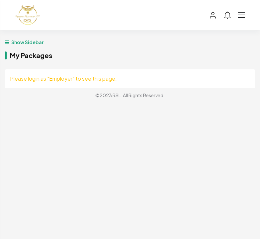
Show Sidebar (24, 42)
